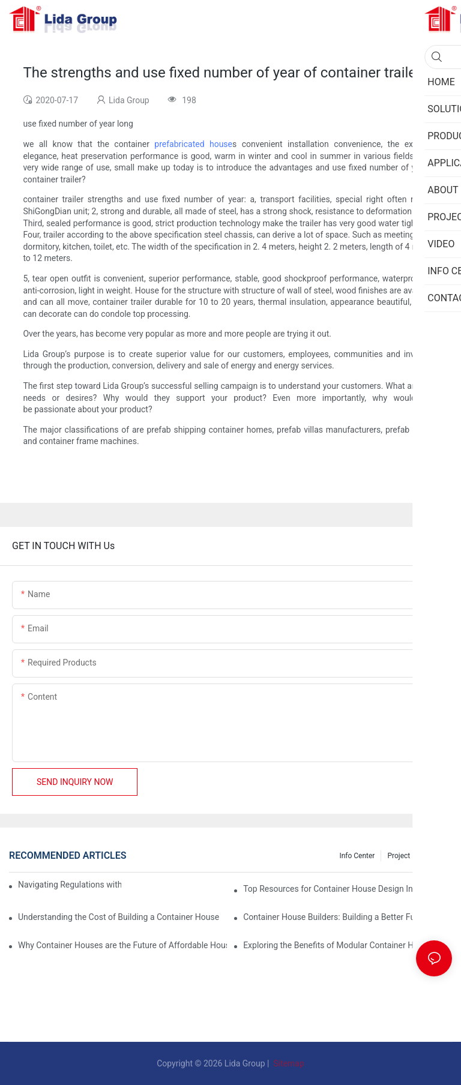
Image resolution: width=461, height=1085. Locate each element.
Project (398, 856)
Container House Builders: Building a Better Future (336, 917)
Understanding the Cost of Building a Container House (118, 917)
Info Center (357, 856)
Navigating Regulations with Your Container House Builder (69, 884)
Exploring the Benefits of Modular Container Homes (339, 945)
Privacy (434, 856)
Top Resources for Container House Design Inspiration (344, 889)
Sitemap (287, 1063)
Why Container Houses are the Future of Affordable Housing (122, 945)
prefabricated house (193, 144)
